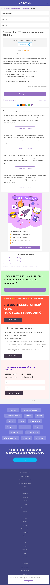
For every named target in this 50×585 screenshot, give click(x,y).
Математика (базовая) (13, 415)
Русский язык (13, 410)
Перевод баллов (25, 567)
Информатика (24, 427)
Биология (11, 421)
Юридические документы (25, 479)
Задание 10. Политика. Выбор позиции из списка (18, 258)
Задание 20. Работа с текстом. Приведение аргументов (20, 267)
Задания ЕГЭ (25, 549)
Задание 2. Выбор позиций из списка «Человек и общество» (21, 264)
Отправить (13, 393)
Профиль (26, 500)
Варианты (25, 556)
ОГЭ (25, 542)
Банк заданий (25, 563)
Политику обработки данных (16, 579)
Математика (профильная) (31, 410)
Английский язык (35, 421)
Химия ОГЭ (26, 438)
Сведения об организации (25, 483)
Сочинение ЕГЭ (25, 570)
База (26, 504)
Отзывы (25, 574)
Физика (28, 415)
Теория (25, 546)
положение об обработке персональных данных (36, 401)
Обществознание (25, 508)
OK (28, 581)
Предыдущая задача (9, 100)
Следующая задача (41, 100)
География (38, 427)
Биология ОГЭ (40, 438)
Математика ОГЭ (32, 432)
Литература (11, 427)
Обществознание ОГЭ (10, 438)
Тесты (25, 553)
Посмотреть (25, 44)
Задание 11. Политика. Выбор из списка (15, 261)
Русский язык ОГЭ (16, 432)
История (39, 415)
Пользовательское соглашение (31, 579)
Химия (22, 421)
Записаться (12, 320)
